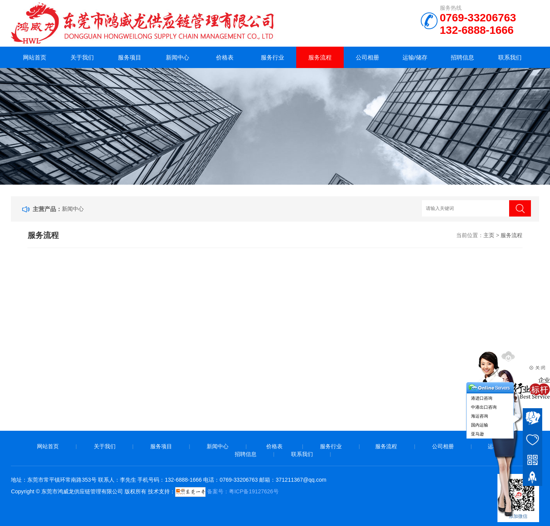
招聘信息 (462, 57)
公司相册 (367, 57)
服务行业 (272, 57)
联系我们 (510, 57)
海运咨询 (479, 416)
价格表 (225, 57)
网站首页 (34, 57)
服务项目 (129, 57)
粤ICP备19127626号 (254, 491)
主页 (488, 235)
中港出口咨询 (484, 407)
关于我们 (82, 57)
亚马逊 (477, 434)
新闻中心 (177, 57)
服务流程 (320, 57)
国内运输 (479, 425)
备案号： (202, 491)
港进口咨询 (481, 398)
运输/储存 (414, 57)
